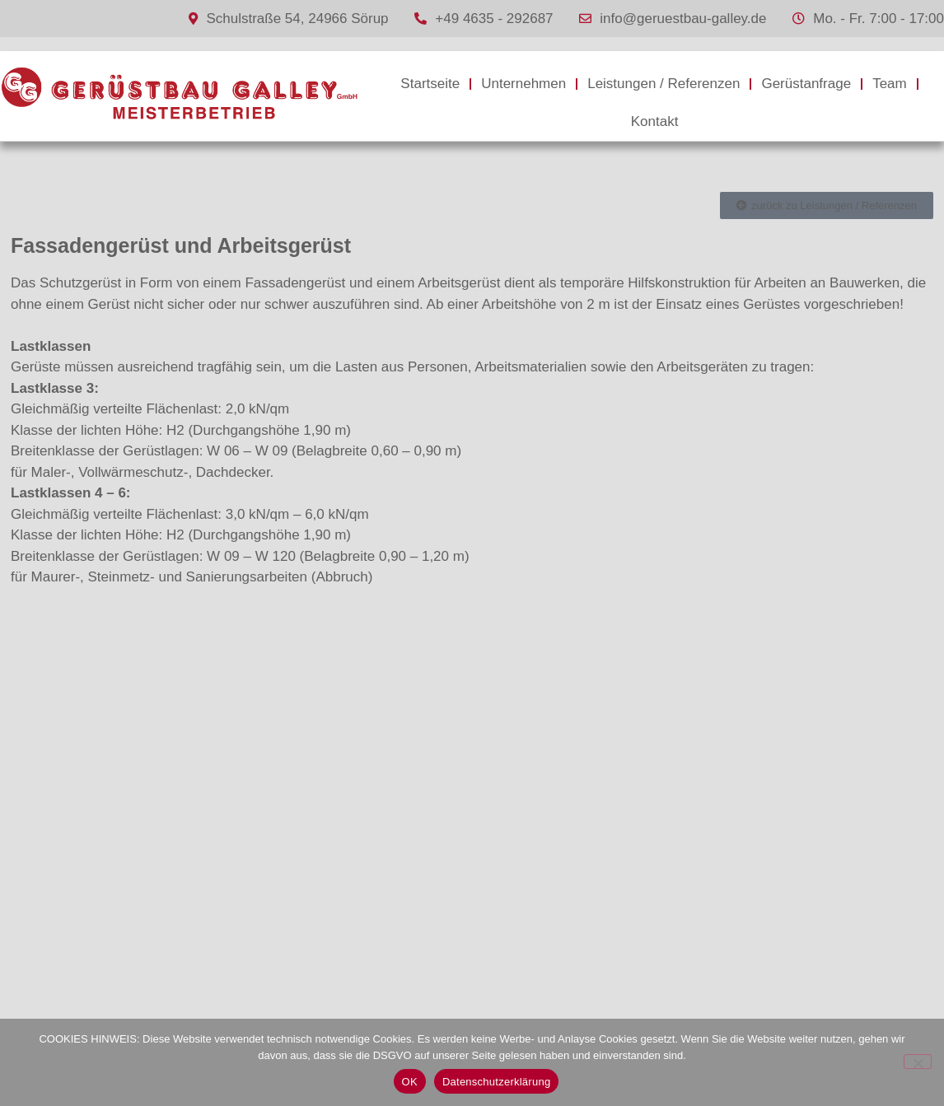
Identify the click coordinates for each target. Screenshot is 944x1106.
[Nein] (918, 1061)
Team (889, 83)
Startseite (430, 83)
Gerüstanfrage (806, 83)
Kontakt (655, 121)
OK (410, 1082)
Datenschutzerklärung (496, 1082)
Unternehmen (523, 83)
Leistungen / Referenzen (663, 83)
